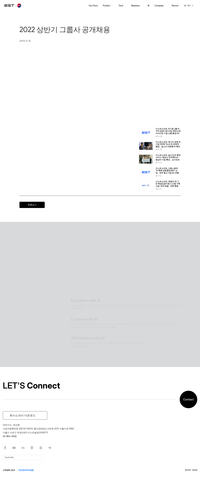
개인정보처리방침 (26, 470)
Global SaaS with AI (87, 238)
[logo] (13, 5)
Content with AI (84, 306)
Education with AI (85, 287)
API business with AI (88, 324)
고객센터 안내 (9, 470)
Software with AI (85, 343)
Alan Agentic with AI (88, 271)
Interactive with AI (86, 253)
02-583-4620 (10, 436)
